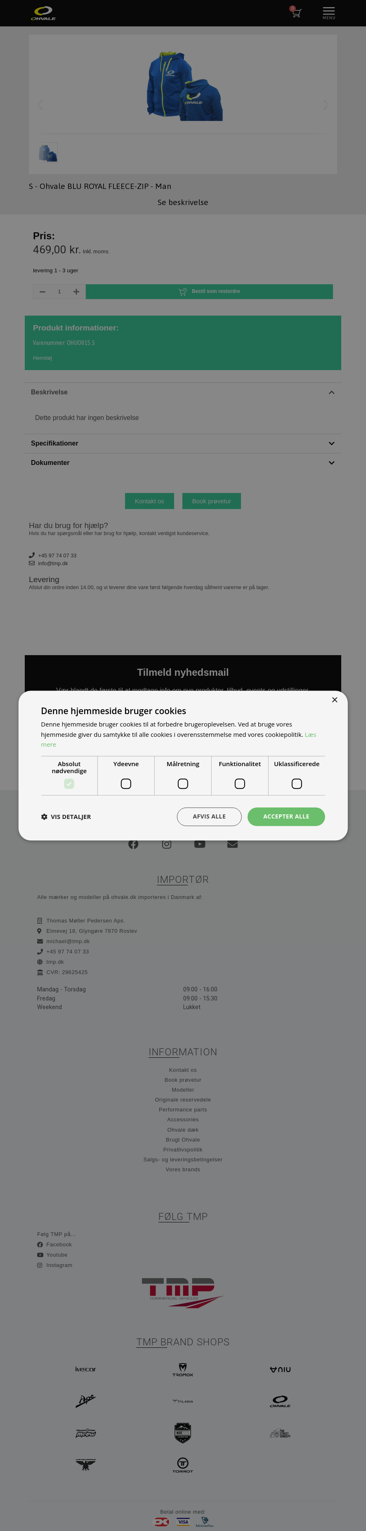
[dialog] (183, 765)
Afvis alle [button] (209, 816)
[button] (66, 817)
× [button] (334, 700)
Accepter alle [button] (286, 816)
